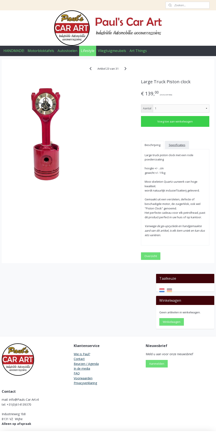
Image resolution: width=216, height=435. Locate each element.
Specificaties (113, 159)
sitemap (91, 427)
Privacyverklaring (85, 354)
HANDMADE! (13, 50)
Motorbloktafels (41, 50)
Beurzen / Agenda (86, 335)
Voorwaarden (83, 349)
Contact (79, 330)
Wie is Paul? (82, 325)
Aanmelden (156, 335)
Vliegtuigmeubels (112, 50)
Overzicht (111, 293)
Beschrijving (113, 151)
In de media (82, 339)
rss (100, 427)
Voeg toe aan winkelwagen (124, 127)
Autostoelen (67, 50)
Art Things (138, 50)
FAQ (77, 344)
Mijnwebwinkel (154, 427)
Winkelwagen (171, 107)
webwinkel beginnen (117, 427)
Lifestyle (87, 50)
